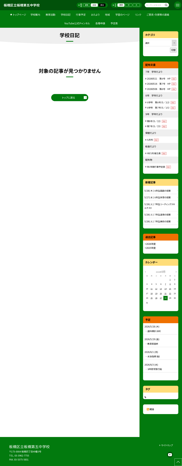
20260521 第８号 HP (161, 78)
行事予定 (81, 14)
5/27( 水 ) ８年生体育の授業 (157, 197)
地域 (107, 14)
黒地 (102, 5)
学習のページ (122, 14)
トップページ (19, 14)
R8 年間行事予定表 (159, 166)
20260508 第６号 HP (161, 88)
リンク (138, 14)
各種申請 (100, 23)
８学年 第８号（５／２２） (161, 102)
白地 (94, 5)
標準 (121, 5)
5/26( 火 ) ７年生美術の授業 (157, 221)
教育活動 (50, 14)
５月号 (153, 139)
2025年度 (151, 248)
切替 (173, 50)
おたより (95, 14)
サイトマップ (167, 445)
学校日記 (65, 14)
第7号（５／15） (157, 126)
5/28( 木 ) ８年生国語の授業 (157, 190)
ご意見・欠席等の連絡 (158, 14)
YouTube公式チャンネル (77, 23)
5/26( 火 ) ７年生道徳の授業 (157, 214)
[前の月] (145, 271)
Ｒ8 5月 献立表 (156, 153)
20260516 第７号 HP (161, 83)
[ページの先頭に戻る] (178, 462)
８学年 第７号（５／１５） (161, 107)
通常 (86, 5)
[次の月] (176, 271)
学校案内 (35, 14)
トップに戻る (68, 97)
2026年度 (151, 244)
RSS (152, 409)
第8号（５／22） (157, 121)
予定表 (114, 23)
